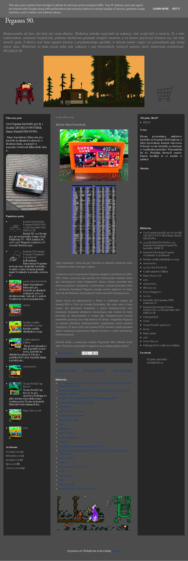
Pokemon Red (66, 458)
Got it (176, 8)
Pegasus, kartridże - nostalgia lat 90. (158, 361)
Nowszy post (66, 370)
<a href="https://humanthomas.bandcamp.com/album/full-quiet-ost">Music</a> (161, 196)
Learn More (161, 8)
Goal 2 (62, 462)
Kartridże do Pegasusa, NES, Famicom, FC (82, 446)
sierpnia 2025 (13, 459)
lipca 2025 (11, 463)
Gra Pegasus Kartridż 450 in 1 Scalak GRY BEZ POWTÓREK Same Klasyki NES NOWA (24, 127)
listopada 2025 (13, 455)
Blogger (116, 550)
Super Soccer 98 (68, 420)
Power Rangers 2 (68, 437)
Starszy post (122, 370)
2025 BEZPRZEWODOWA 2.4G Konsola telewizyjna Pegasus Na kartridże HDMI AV (160, 245)
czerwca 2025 (13, 468)
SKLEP (147, 122)
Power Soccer (67, 484)
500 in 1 (63, 441)
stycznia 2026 (13, 451)
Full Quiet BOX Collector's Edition (77, 488)
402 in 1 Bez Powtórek (71, 411)
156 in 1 (26, 305)
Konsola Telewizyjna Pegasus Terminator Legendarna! (88, 398)
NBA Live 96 (66, 433)
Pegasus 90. (19, 20)
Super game (65, 475)
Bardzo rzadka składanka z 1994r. (77, 402)
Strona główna (94, 370)
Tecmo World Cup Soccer (73, 466)
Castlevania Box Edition (71, 415)
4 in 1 (61, 424)
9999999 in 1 (65, 406)
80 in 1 (62, 471)
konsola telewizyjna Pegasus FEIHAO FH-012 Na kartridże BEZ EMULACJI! (34, 226)
